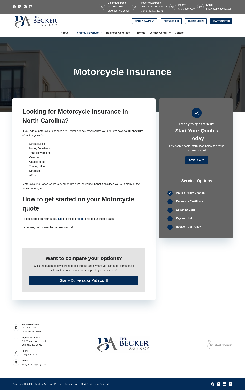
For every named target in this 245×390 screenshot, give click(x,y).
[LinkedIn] (30, 6)
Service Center (161, 33)
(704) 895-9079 (186, 8)
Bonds (141, 32)
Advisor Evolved (99, 384)
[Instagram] (25, 6)
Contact (179, 32)
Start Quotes (221, 21)
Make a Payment (144, 21)
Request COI (171, 21)
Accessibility (72, 384)
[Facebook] (14, 6)
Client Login (196, 21)
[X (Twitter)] (19, 6)
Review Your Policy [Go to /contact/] (188, 226)
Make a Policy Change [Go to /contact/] (190, 192)
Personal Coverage (89, 33)
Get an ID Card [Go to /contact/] (185, 209)
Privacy (58, 384)
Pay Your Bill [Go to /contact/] (184, 218)
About (66, 33)
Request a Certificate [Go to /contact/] (189, 201)
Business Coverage (120, 33)
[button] (83, 280)
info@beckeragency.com (219, 8)
